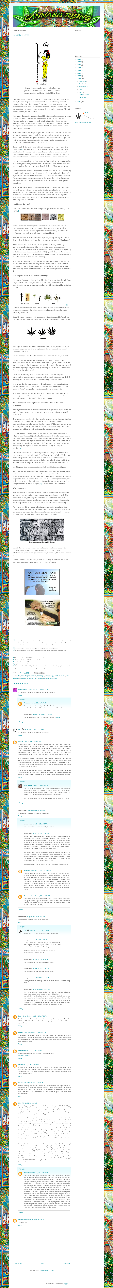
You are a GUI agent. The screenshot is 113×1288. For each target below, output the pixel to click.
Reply (20, 695)
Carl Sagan (40, 676)
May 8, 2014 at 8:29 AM (40, 785)
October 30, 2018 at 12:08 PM (42, 714)
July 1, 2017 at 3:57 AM (32, 1064)
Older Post (66, 1264)
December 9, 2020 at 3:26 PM (34, 1219)
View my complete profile (83, 122)
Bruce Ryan (22, 1016)
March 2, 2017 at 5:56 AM (33, 1050)
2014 (79, 73)
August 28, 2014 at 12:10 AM (36, 810)
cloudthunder (22, 689)
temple (50, 678)
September (83, 86)
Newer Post (18, 1264)
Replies (22, 699)
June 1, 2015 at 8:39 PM (40, 959)
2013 (79, 76)
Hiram (26, 1173)
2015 (79, 70)
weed (55, 678)
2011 (79, 102)
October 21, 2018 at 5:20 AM (34, 1083)
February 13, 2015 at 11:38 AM (39, 930)
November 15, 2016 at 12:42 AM (41, 870)
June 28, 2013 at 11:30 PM (32, 741)
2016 (79, 67)
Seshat (45, 678)
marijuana (16, 678)
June (81, 92)
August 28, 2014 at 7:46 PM (36, 917)
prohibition (30, 678)
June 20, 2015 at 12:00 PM (41, 989)
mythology (23, 678)
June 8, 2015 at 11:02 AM (41, 968)
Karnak (63, 676)
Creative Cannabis (24, 1055)
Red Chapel (38, 678)
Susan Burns (28, 785)
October (82, 84)
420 (19, 676)
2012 (79, 78)
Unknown (27, 703)
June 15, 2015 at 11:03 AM (41, 978)
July (80, 89)
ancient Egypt (25, 676)
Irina (19, 1103)
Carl (19, 729)
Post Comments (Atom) (46, 1270)
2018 (79, 62)
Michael (21, 741)
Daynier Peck (22, 1032)
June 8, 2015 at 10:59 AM (41, 833)
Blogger (65, 1283)
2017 (79, 65)
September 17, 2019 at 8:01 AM (38, 1173)
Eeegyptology (49, 676)
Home (42, 1264)
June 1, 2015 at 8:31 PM (40, 940)
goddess (57, 676)
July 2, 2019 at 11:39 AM (29, 1103)
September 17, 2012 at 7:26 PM (34, 729)
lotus (67, 676)
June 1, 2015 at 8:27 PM (40, 824)
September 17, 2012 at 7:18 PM (38, 689)
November (82, 81)
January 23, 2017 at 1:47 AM (37, 1032)
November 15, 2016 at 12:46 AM (41, 896)
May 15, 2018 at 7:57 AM (39, 703)
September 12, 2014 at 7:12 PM (37, 1016)
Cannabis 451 (83, 97)
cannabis (33, 676)
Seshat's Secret (84, 94)
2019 (79, 59)
